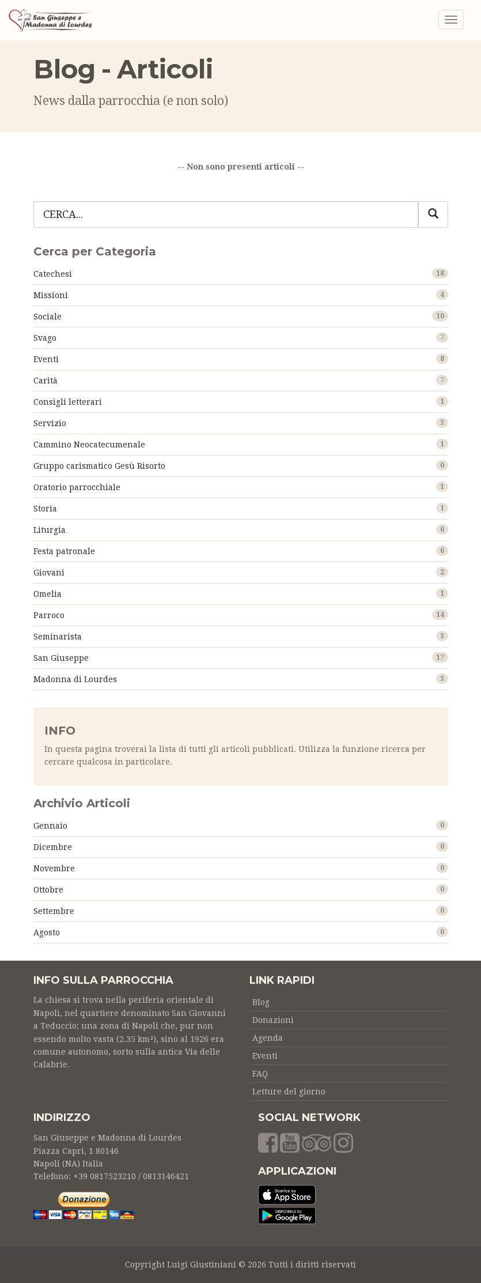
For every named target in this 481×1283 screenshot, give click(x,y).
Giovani (49, 572)
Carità (45, 380)
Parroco (49, 615)
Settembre (53, 911)
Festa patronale (64, 551)
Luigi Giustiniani (201, 1264)
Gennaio (50, 825)
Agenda (267, 1038)
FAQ (260, 1073)
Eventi (46, 359)
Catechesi (52, 274)
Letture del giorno (288, 1091)
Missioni (50, 295)
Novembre (54, 868)
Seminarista (57, 636)
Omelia (47, 594)
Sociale (47, 316)
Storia (45, 508)
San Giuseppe (61, 658)
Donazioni (273, 1020)
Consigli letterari (67, 402)
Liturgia (49, 530)
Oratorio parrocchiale (76, 487)
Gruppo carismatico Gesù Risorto (99, 466)
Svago (44, 338)
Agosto (46, 932)
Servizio (49, 423)
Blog (261, 1002)
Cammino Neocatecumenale (89, 444)
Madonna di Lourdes (75, 679)
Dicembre (52, 847)
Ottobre (48, 889)
